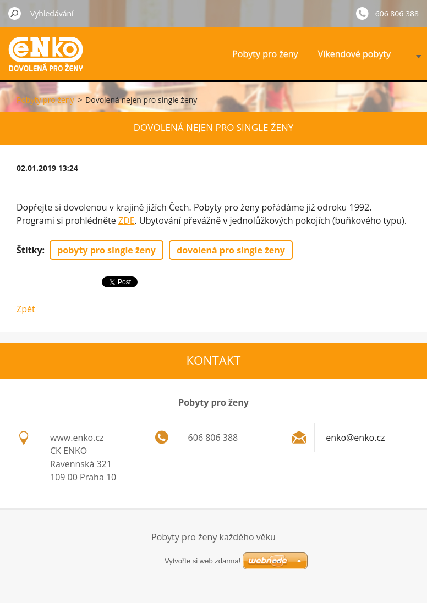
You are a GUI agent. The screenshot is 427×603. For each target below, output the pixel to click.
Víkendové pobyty (354, 54)
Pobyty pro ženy (265, 54)
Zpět (26, 309)
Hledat (14, 13)
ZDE (126, 220)
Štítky (29, 250)
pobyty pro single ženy (106, 250)
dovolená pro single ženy (231, 250)
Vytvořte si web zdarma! (202, 561)
